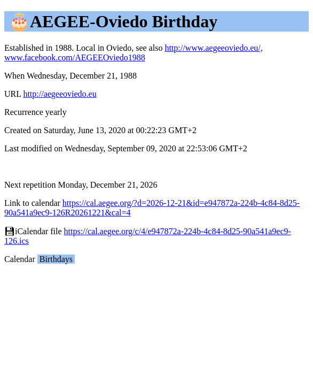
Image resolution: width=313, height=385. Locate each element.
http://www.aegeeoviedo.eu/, (213, 47)
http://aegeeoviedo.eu (59, 93)
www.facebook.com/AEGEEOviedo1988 (74, 57)
